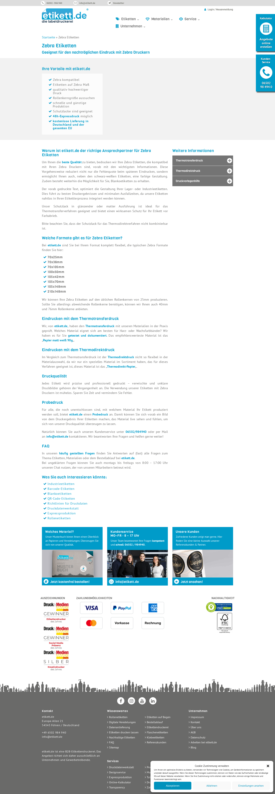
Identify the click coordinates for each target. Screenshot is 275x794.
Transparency (117, 787)
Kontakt (195, 722)
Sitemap (114, 747)
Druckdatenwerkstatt (63, 508)
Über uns (196, 727)
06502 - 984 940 (54, 3)
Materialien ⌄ (162, 19)
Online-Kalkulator (120, 782)
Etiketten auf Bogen (158, 717)
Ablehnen (211, 785)
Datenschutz (198, 737)
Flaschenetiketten (157, 732)
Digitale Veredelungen (122, 722)
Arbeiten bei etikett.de (204, 742)
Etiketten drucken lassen (124, 732)
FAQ (111, 742)
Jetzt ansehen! (188, 582)
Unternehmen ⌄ (133, 26)
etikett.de (54, 245)
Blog (193, 747)
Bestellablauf (155, 722)
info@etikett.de (87, 3)
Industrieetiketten (61, 484)
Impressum (197, 717)
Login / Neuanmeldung (220, 9)
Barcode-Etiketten (61, 489)
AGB (193, 732)
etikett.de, (61, 326)
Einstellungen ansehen (251, 785)
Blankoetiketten (60, 494)
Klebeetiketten (155, 737)
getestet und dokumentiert (87, 335)
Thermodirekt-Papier (121, 366)
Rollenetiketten (59, 518)
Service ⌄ (192, 19)
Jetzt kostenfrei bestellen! (66, 582)
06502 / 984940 (135, 544)
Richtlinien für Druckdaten (68, 503)
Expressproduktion (62, 513)
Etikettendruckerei (158, 727)
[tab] (202, 161)
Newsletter (118, 3)
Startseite (48, 37)
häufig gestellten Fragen (77, 453)
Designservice (117, 772)
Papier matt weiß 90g (58, 340)
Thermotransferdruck (99, 326)
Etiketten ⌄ (130, 19)
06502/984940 (137, 432)
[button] (268, 766)
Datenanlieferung (119, 727)
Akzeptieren (172, 785)
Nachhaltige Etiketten (122, 737)
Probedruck (100, 414)
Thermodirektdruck (121, 357)
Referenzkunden (156, 742)
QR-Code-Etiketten (61, 498)
